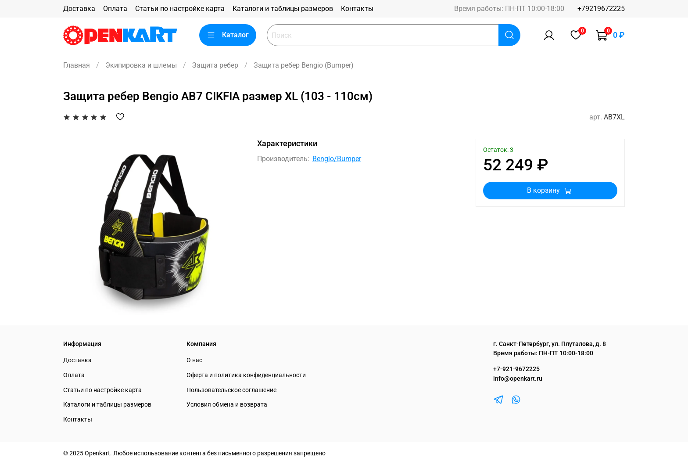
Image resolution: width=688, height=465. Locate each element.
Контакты (357, 8)
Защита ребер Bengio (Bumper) (304, 65)
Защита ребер (215, 65)
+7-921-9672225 (516, 369)
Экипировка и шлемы (141, 65)
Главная (76, 65)
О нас (194, 360)
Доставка (79, 8)
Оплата (115, 8)
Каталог (228, 35)
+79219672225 (601, 8)
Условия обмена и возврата (226, 404)
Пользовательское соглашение (231, 390)
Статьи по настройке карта (180, 8)
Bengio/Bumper (336, 159)
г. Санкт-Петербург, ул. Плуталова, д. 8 (549, 344)
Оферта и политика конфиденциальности (246, 375)
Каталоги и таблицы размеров (283, 8)
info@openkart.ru (517, 378)
